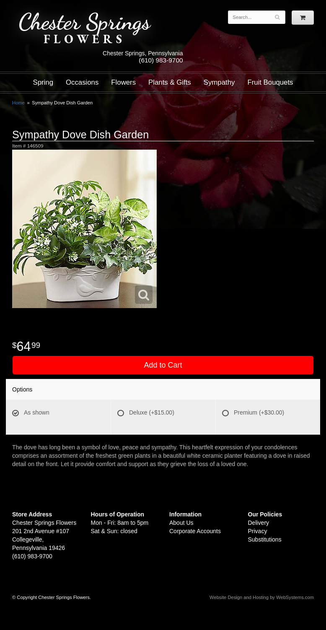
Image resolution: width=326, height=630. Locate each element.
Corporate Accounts (195, 531)
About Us (181, 522)
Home (18, 102)
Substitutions (265, 539)
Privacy (257, 531)
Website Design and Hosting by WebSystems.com (262, 597)
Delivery (258, 522)
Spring (43, 82)
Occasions (82, 82)
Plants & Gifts (169, 82)
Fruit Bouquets (270, 82)
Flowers (123, 82)
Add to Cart (163, 365)
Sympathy (219, 82)
